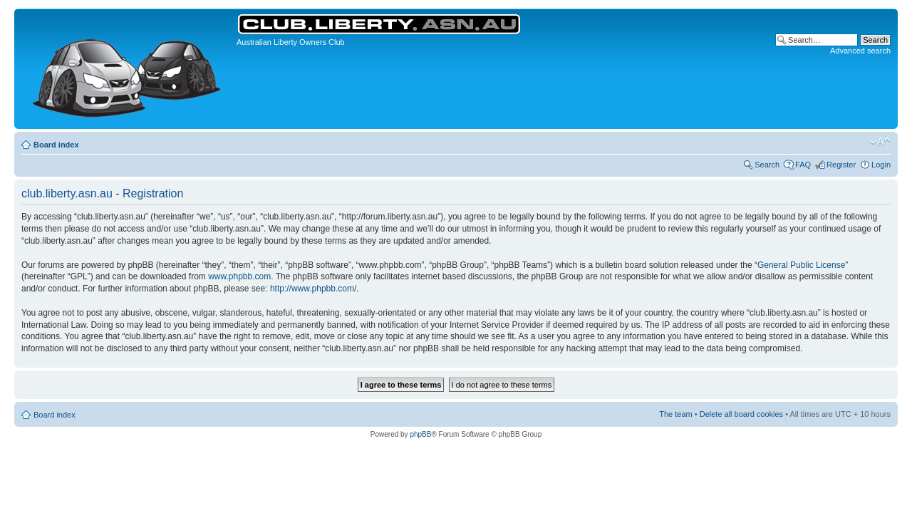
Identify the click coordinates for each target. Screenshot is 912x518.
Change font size (880, 141)
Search (767, 164)
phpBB (420, 434)
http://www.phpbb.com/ (313, 289)
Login (881, 164)
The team (675, 414)
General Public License (801, 265)
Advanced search (860, 50)
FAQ (803, 164)
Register (841, 164)
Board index (56, 144)
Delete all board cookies (741, 414)
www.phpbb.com (239, 276)
